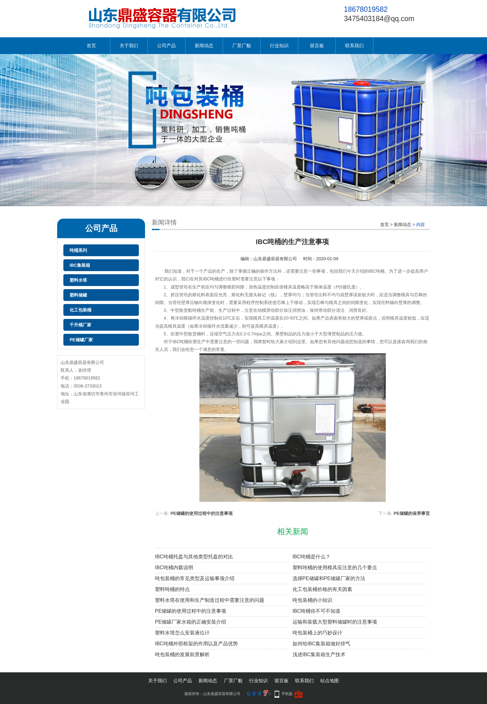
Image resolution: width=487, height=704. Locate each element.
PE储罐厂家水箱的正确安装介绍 (190, 622)
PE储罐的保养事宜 (412, 513)
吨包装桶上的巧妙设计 (317, 632)
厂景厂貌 (241, 45)
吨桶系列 (78, 250)
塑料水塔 (78, 280)
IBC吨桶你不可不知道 (317, 611)
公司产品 (166, 45)
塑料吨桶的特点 (172, 589)
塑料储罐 (78, 295)
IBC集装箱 (80, 265)
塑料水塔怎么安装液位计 (182, 632)
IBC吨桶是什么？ (312, 556)
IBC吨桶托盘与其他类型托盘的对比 (194, 556)
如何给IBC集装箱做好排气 (322, 643)
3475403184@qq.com (379, 19)
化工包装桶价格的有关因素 (322, 589)
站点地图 (329, 680)
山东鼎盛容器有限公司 (275, 258)
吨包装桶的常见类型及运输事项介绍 (194, 578)
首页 (91, 45)
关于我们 (129, 45)
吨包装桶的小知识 (312, 600)
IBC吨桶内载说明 (174, 567)
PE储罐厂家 (81, 339)
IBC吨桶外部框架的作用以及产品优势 (196, 643)
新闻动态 (204, 45)
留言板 (317, 45)
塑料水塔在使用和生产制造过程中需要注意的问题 (209, 600)
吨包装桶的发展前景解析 (182, 654)
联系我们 (354, 45)
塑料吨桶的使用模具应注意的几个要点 (335, 567)
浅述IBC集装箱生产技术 (319, 654)
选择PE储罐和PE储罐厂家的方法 (329, 578)
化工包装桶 (80, 309)
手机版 (287, 694)
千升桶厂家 (80, 324)
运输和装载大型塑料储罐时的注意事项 (335, 622)
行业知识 (279, 45)
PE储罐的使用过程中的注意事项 (202, 513)
